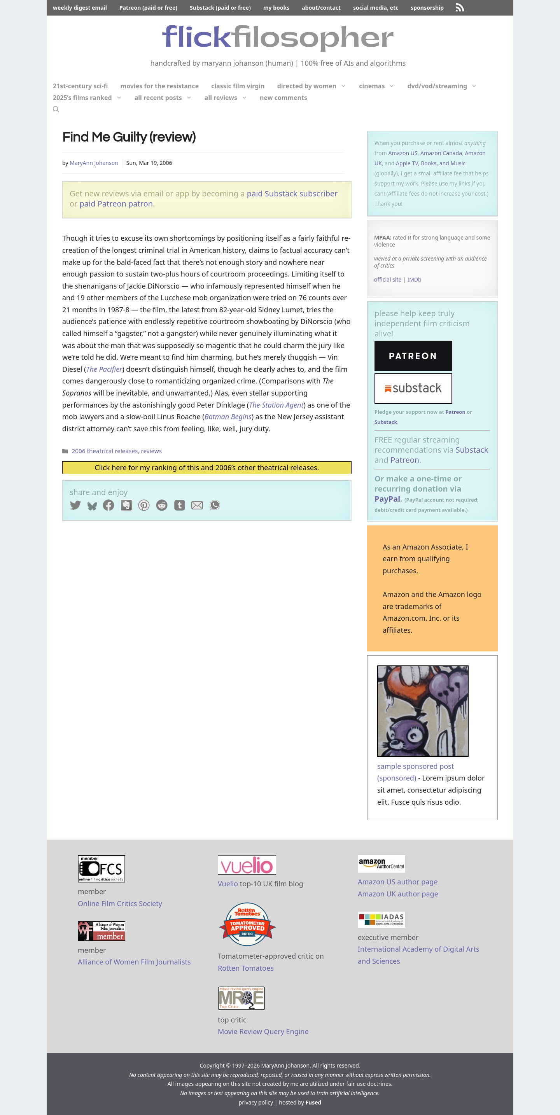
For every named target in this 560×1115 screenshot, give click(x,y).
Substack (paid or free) (220, 7)
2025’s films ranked (90, 97)
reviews (151, 451)
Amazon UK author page (398, 893)
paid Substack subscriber (292, 193)
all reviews (229, 97)
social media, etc (375, 7)
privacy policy (256, 1102)
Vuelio (228, 883)
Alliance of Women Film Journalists (134, 961)
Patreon (455, 411)
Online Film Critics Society (120, 903)
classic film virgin (238, 86)
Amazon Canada (441, 153)
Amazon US (403, 153)
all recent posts (166, 97)
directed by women (315, 86)
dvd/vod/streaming (445, 86)
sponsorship (427, 7)
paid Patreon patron (116, 203)
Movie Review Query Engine (263, 1031)
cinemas (380, 86)
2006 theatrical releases (105, 451)
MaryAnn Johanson (94, 162)
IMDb (414, 279)
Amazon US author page (398, 881)
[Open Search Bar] (56, 109)
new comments (283, 97)
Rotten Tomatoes (246, 968)
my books (276, 7)
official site (387, 279)
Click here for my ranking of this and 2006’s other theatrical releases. (206, 467)
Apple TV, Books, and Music (431, 163)
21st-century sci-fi (80, 86)
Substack (385, 421)
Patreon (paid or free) (148, 7)
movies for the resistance (160, 86)
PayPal (387, 499)
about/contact (321, 7)
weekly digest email (80, 7)
